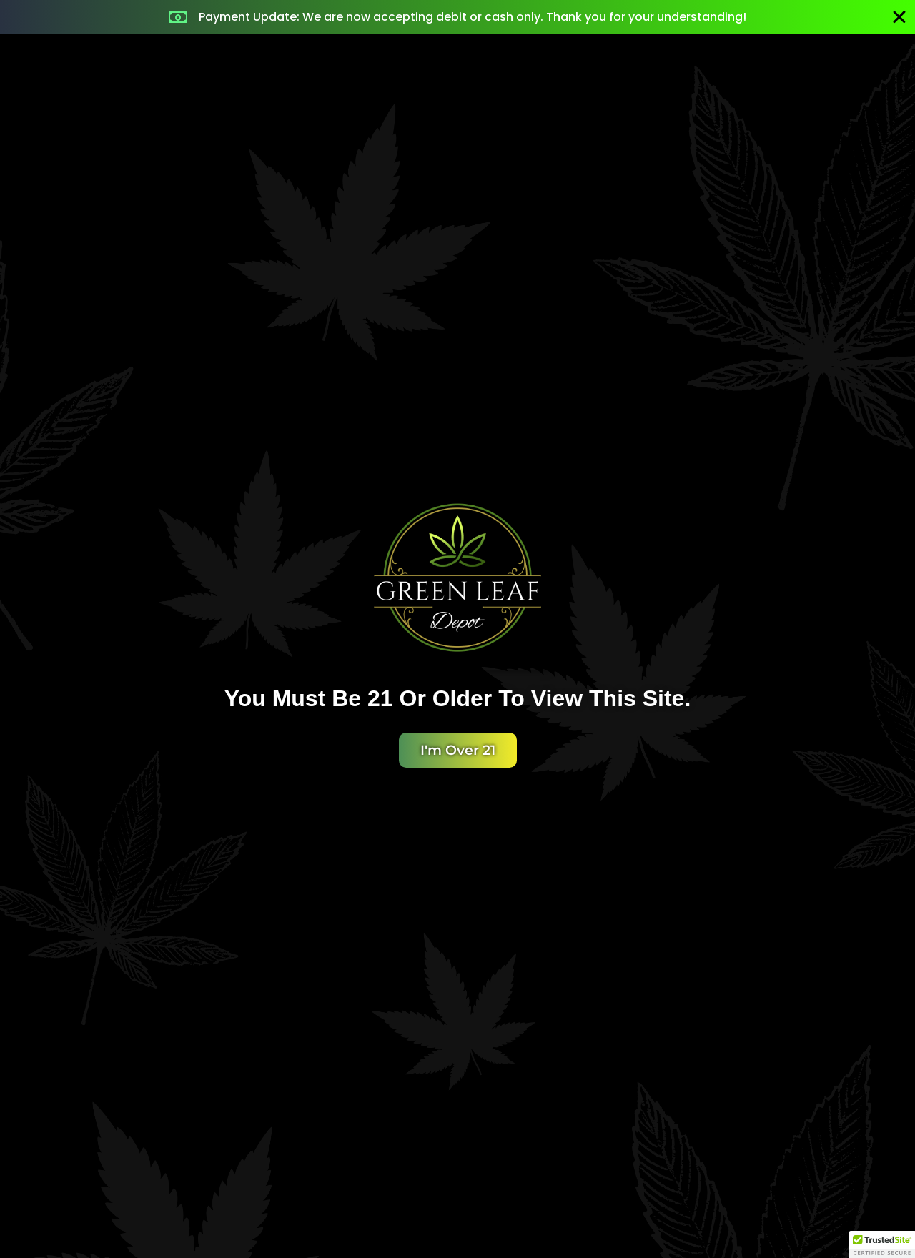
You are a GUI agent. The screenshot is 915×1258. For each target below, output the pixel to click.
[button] (882, 1244)
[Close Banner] (899, 17)
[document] (457, 629)
